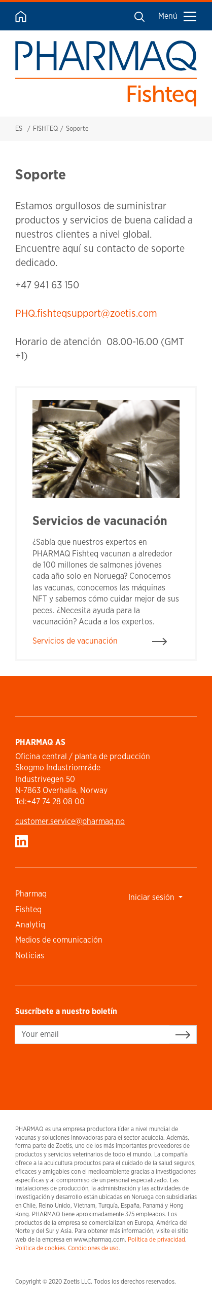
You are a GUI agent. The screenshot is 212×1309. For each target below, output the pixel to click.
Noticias (29, 955)
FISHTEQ (45, 128)
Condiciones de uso (93, 1248)
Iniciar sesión (152, 897)
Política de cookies (40, 1248)
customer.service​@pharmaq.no (70, 821)
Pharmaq (31, 894)
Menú (177, 16)
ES (18, 128)
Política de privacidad (156, 1239)
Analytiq (30, 924)
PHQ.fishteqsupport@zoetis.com (86, 313)
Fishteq (28, 909)
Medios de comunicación (58, 940)
